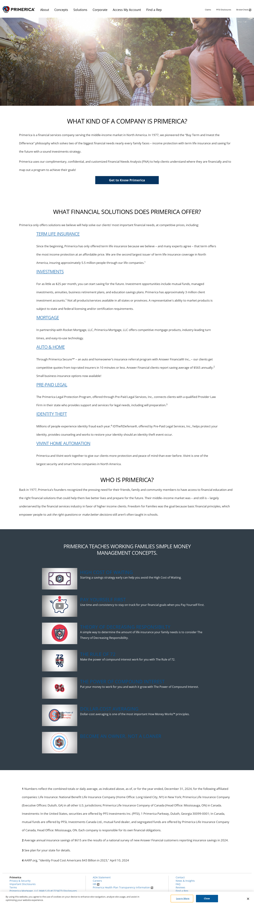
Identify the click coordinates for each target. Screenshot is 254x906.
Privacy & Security (20, 880)
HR (96, 884)
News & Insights (185, 880)
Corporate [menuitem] (100, 10)
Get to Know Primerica (127, 180)
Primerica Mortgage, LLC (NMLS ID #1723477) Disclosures (43, 890)
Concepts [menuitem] (61, 10)
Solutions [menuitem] (80, 10)
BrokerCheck (243, 9)
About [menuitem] (44, 10)
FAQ (178, 884)
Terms (13, 887)
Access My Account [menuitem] (127, 10)
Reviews (180, 887)
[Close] (248, 898)
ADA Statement (102, 877)
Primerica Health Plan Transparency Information (123, 887)
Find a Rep (182, 890)
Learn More (182, 898)
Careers (97, 880)
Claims (208, 9)
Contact (180, 877)
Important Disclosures (23, 884)
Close (207, 898)
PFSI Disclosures (223, 9)
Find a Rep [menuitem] (154, 10)
